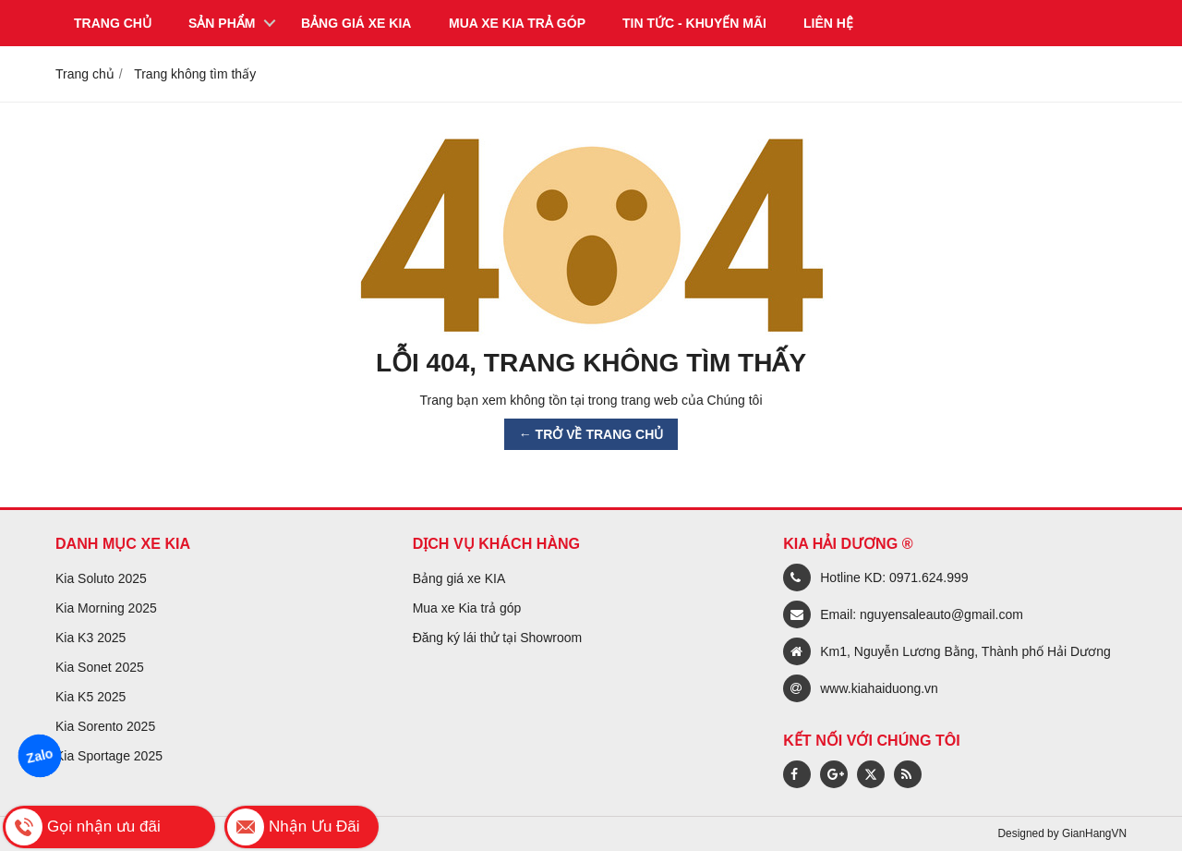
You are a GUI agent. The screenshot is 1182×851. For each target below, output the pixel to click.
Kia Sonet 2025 (99, 667)
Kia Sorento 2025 (105, 726)
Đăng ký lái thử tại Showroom (498, 637)
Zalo (39, 755)
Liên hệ (828, 23)
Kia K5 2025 (90, 696)
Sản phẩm (221, 23)
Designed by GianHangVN (1062, 833)
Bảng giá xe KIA (356, 23)
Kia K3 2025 (90, 637)
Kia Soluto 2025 (101, 578)
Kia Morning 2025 (106, 608)
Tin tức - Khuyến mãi (694, 23)
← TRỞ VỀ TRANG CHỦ (591, 434)
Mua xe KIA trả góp (517, 23)
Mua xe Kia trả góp (467, 608)
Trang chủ (112, 23)
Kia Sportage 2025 (109, 755)
